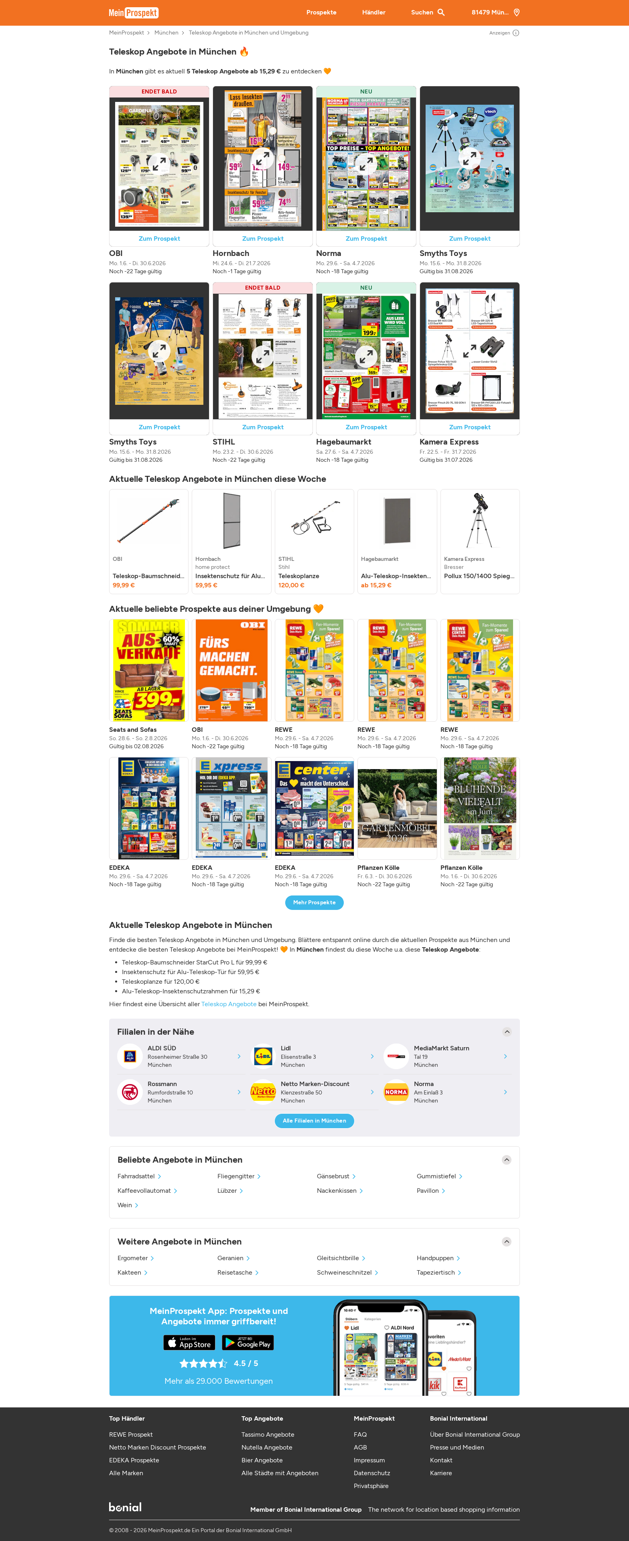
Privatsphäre (371, 1486)
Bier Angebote (262, 1460)
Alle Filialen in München (314, 1120)
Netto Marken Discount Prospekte (157, 1447)
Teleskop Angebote (229, 1004)
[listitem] (149, 541)
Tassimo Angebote (267, 1434)
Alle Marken (126, 1473)
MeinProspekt (126, 33)
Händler (374, 12)
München (166, 33)
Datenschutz (372, 1473)
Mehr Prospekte (314, 902)
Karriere (441, 1473)
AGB (360, 1447)
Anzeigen (504, 33)
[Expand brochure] (159, 164)
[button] (159, 181)
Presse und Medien (457, 1447)
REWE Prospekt (131, 1434)
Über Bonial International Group (475, 1434)
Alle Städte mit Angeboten (280, 1473)
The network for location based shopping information (444, 1509)
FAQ (360, 1434)
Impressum (369, 1460)
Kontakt (441, 1460)
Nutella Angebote (266, 1447)
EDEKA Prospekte (134, 1460)
